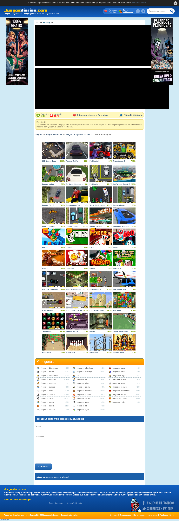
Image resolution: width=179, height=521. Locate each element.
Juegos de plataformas (120, 391)
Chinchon (70, 268)
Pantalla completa (131, 115)
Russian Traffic (72, 161)
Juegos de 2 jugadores (49, 368)
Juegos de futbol (83, 383)
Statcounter (4, 520)
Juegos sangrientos (119, 398)
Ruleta (92, 268)
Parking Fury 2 (48, 205)
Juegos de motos (118, 372)
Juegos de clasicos (48, 395)
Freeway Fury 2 (119, 205)
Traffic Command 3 (73, 289)
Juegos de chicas (83, 398)
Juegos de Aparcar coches (78, 134)
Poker (92, 247)
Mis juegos (112, 11)
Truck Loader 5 (119, 161)
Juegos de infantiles (84, 395)
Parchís (45, 247)
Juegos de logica (83, 410)
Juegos (128, 11)
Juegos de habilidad (84, 391)
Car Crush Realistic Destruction (75, 184)
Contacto (113, 515)
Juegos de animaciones (49, 376)
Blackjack (117, 268)
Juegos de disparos (48, 410)
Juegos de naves (118, 383)
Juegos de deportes (48, 406)
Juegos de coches (53, 134)
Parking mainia (48, 184)
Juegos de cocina (47, 402)
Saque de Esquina (120, 331)
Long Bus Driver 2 (49, 226)
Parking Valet (95, 161)
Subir (172, 515)
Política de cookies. (139, 3)
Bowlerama (70, 352)
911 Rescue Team (49, 161)
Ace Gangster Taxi (73, 205)
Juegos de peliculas (119, 387)
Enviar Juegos (125, 515)
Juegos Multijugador (74, 503)
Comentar (43, 466)
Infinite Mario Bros (97, 310)
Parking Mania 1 (96, 289)
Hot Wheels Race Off (121, 184)
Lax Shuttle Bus (119, 289)
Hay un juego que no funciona (145, 515)
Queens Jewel (118, 352)
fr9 (78, 376)
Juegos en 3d (82, 406)
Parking (46, 22)
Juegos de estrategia (84, 372)
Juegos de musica (119, 379)
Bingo (115, 247)
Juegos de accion (47, 372)
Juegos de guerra (83, 387)
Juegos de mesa (83, 402)
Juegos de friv (82, 379)
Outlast (92, 331)
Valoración (45, 115)
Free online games (56, 503)
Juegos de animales (48, 379)
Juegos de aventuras (48, 383)
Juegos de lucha (118, 368)
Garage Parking (96, 226)
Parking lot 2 (95, 184)
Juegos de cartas (47, 391)
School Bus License (74, 310)
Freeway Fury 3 (72, 226)
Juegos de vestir (118, 402)
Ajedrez (45, 268)
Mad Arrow (94, 352)
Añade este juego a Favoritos (90, 115)
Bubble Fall (46, 352)
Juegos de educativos (85, 368)
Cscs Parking (47, 310)
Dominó (69, 247)
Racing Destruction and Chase (122, 226)
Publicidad (164, 515)
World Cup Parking (97, 205)
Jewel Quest (47, 331)
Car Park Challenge (50, 289)
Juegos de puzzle (118, 395)
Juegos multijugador (119, 376)
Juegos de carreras (48, 387)
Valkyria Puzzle (72, 331)
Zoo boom (117, 310)
